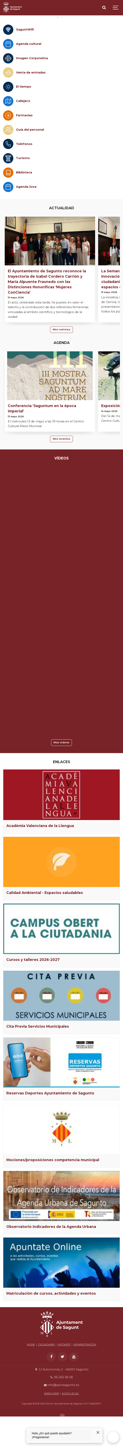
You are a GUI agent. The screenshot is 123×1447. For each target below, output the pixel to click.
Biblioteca (24, 205)
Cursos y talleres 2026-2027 (33, 992)
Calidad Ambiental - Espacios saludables (44, 925)
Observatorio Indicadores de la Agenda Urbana (51, 1259)
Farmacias (24, 147)
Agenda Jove (26, 219)
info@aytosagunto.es (61, 1417)
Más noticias (61, 361)
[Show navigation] (116, 7)
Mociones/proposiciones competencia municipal (52, 1192)
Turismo (23, 190)
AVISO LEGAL (70, 1425)
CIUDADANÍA (46, 1376)
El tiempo (23, 119)
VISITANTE (63, 1376)
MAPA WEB (51, 1425)
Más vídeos (61, 774)
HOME (31, 1376)
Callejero (23, 133)
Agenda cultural (28, 76)
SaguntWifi (25, 62)
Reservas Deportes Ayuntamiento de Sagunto (50, 1125)
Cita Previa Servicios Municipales (37, 1059)
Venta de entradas (31, 104)
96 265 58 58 (61, 1409)
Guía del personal (30, 162)
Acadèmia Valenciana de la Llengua (40, 858)
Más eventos (61, 471)
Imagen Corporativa (32, 90)
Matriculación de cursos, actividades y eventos (51, 1326)
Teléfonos (24, 176)
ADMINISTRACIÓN (85, 1376)
